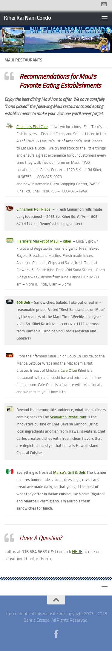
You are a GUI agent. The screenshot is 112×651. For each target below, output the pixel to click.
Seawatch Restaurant (68, 417)
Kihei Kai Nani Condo (27, 17)
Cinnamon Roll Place (33, 209)
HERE (77, 551)
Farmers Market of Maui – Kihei (44, 241)
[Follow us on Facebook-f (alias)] (56, 634)
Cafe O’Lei (69, 370)
